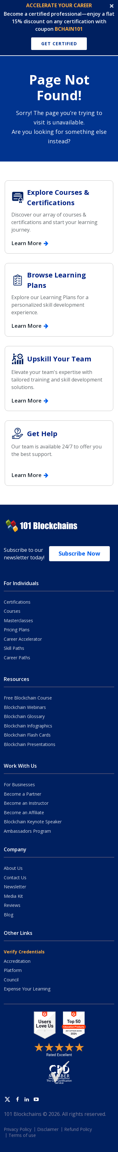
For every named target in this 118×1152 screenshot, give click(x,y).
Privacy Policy (17, 1129)
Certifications (17, 602)
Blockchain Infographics (28, 726)
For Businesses (19, 784)
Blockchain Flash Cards (27, 735)
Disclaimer (48, 1129)
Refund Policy (78, 1129)
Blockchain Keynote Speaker (33, 822)
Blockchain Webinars (25, 707)
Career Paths (17, 658)
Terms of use (22, 1135)
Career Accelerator (23, 639)
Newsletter (15, 887)
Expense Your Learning (27, 989)
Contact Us (15, 877)
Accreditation (17, 961)
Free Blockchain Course (28, 698)
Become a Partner (22, 794)
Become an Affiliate (24, 812)
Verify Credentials (24, 952)
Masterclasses (18, 620)
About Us (13, 868)
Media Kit (13, 896)
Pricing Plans (17, 630)
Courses (12, 611)
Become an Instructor (26, 803)
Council (11, 980)
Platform (13, 970)
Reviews (12, 905)
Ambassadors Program (27, 831)
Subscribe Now (79, 553)
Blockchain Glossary (24, 716)
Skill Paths (14, 648)
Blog (8, 915)
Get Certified (59, 44)
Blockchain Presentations (29, 744)
